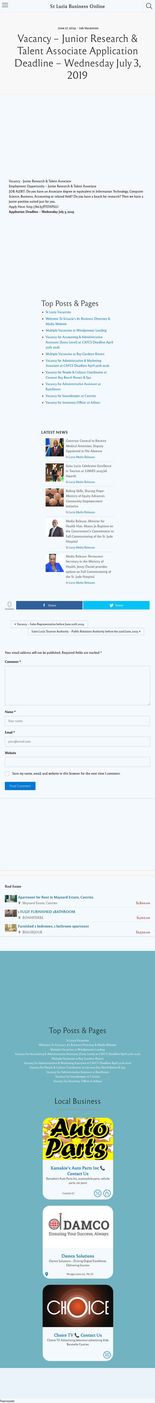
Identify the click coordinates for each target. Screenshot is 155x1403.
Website (10, 753)
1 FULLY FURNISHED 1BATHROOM (46, 911)
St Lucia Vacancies (58, 312)
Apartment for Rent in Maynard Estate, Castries (55, 897)
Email (10, 732)
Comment (13, 662)
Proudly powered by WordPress (61, 1386)
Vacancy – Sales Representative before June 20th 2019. (50, 624)
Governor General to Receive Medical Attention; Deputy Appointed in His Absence (86, 446)
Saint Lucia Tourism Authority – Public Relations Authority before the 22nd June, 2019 (84, 631)
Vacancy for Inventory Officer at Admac (73, 402)
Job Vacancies (88, 28)
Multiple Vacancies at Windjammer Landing (76, 330)
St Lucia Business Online (77, 6)
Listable (91, 1386)
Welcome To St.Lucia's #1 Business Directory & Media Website (78, 1043)
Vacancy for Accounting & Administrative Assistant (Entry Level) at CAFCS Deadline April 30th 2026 (79, 342)
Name (10, 712)
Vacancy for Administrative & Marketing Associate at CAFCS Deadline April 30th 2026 (78, 1065)
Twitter (131, 1380)
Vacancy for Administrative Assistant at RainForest (77, 1074)
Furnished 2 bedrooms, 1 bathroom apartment (53, 926)
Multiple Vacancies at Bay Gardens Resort (75, 354)
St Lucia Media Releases (80, 457)
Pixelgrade (106, 1386)
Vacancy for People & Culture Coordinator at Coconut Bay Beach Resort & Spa (77, 1070)
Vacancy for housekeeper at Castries (71, 396)
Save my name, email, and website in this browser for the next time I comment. (66, 773)
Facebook (116, 1380)
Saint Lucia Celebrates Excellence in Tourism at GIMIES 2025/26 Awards (88, 471)
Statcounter (8, 1401)
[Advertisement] (77, 142)
